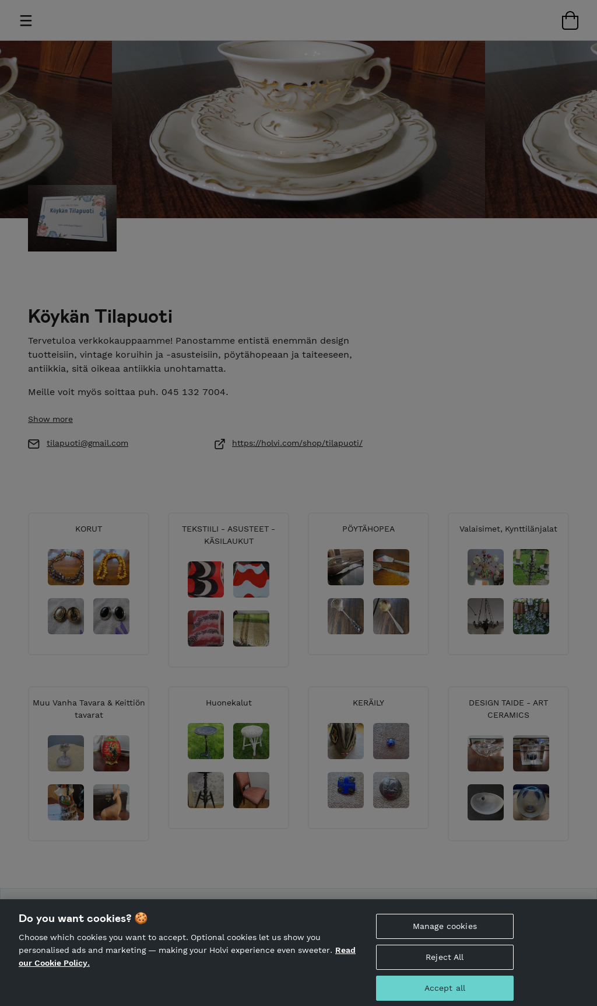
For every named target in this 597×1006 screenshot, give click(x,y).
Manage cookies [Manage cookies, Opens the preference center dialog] (445, 932)
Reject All (444, 963)
